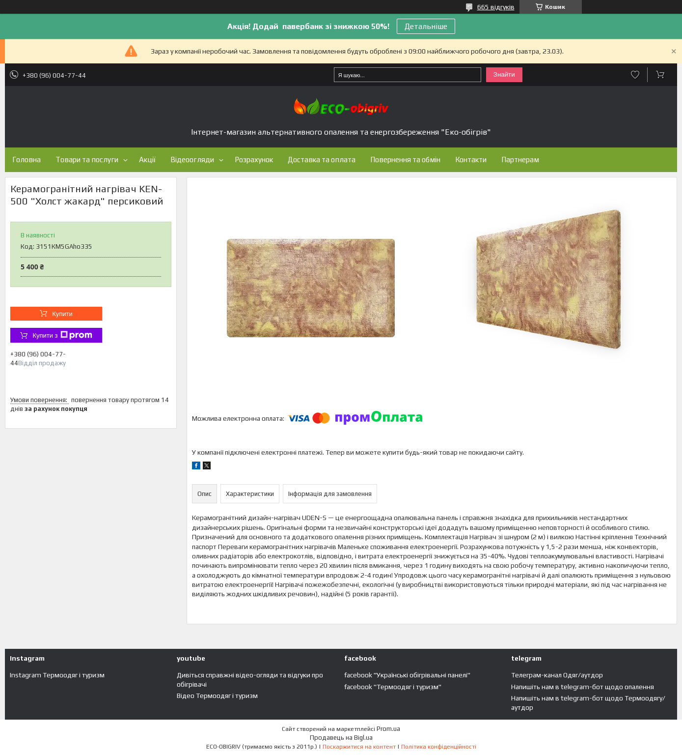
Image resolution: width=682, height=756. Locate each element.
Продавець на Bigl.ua (341, 737)
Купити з (62, 335)
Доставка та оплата (321, 159)
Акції (147, 159)
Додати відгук (635, 74)
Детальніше (426, 26)
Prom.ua (388, 728)
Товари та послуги (86, 159)
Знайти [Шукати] (504, 74)
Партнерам (520, 159)
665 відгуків (496, 7)
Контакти (471, 159)
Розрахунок (254, 159)
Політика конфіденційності (438, 746)
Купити (62, 314)
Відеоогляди (192, 159)
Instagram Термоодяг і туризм (57, 675)
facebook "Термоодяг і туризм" (392, 687)
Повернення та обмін (405, 159)
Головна (26, 159)
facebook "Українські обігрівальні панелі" (407, 675)
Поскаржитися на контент (359, 746)
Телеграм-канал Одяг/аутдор (557, 675)
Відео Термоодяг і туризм (217, 695)
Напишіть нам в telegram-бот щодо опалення (582, 687)
